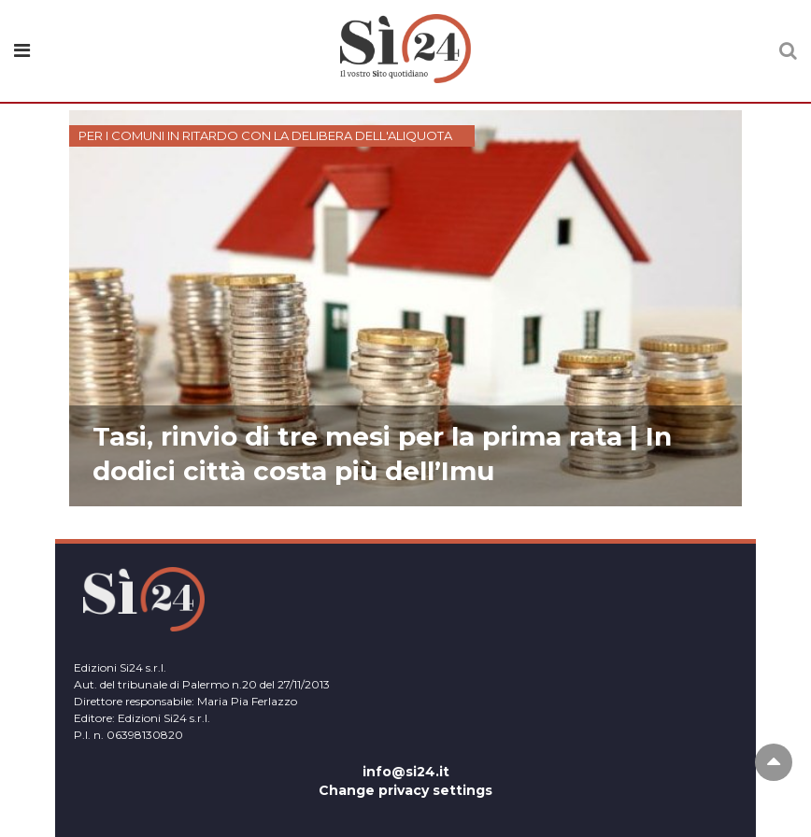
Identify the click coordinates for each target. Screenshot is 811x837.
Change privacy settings (405, 790)
